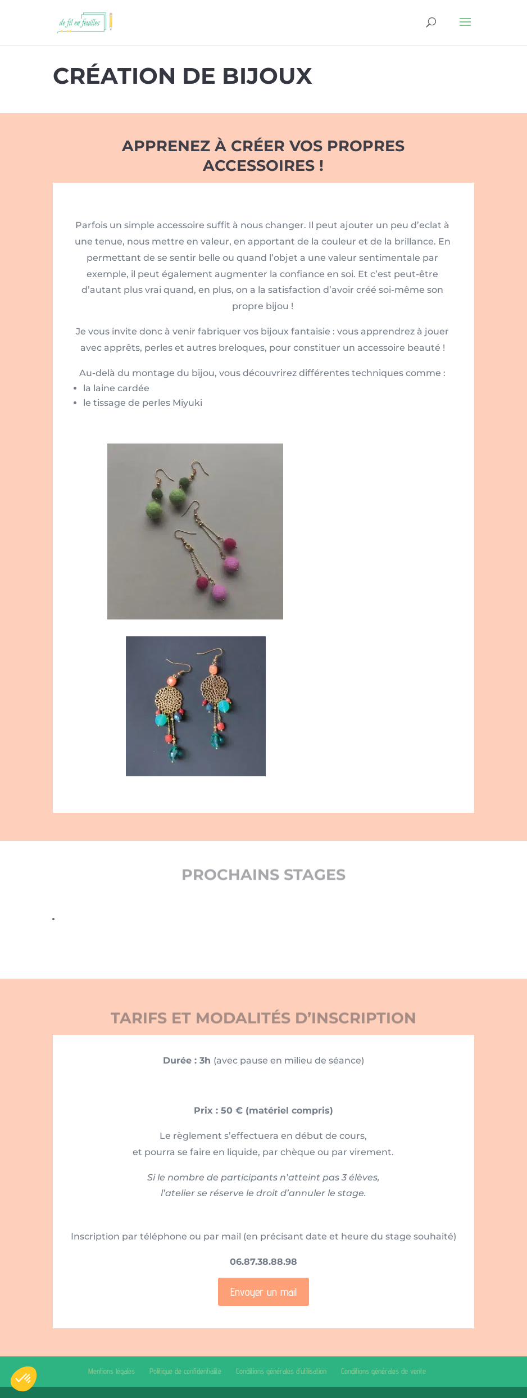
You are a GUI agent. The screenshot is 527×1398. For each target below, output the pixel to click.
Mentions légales (111, 1371)
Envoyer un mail (263, 1292)
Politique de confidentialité (185, 1371)
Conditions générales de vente (383, 1371)
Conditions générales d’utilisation (281, 1371)
